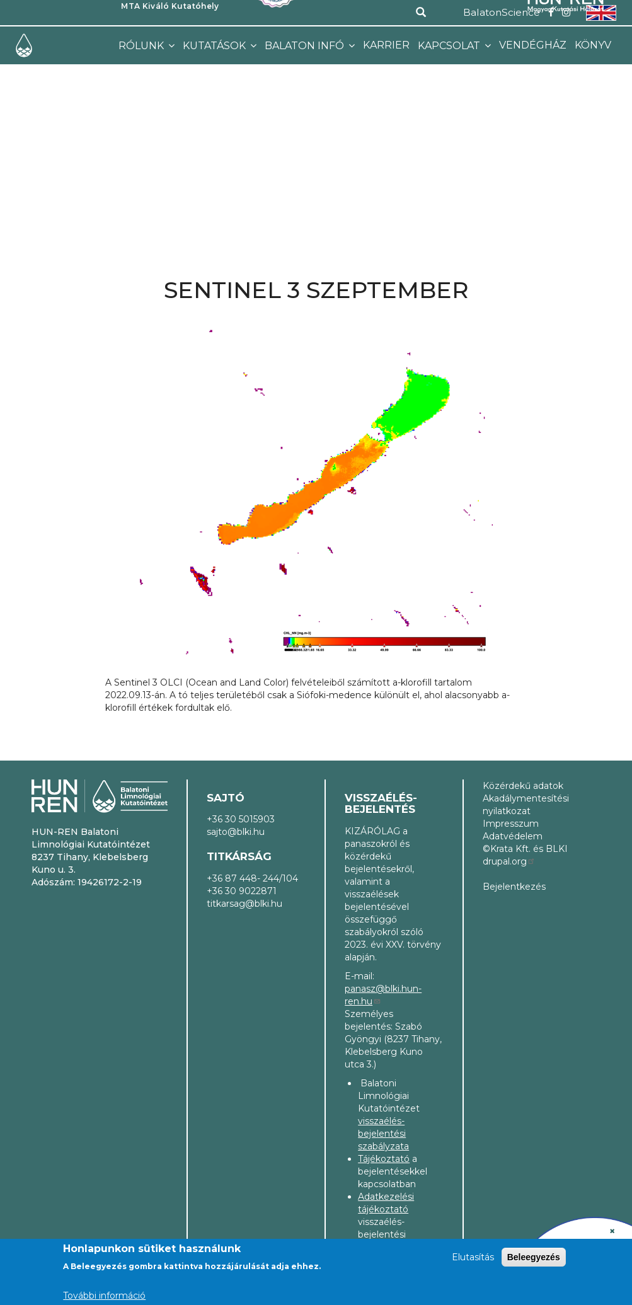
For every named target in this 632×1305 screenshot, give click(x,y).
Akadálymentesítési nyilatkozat (526, 805)
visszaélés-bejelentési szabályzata (383, 1133)
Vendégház (532, 45)
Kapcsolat (450, 46)
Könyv (593, 45)
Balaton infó (306, 46)
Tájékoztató (384, 1158)
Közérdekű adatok (523, 785)
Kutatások (215, 46)
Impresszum (511, 823)
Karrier (386, 45)
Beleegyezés (533, 1257)
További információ (104, 1295)
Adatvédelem (513, 836)
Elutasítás (473, 1257)
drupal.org (509, 861)
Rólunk (142, 46)
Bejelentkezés (514, 886)
